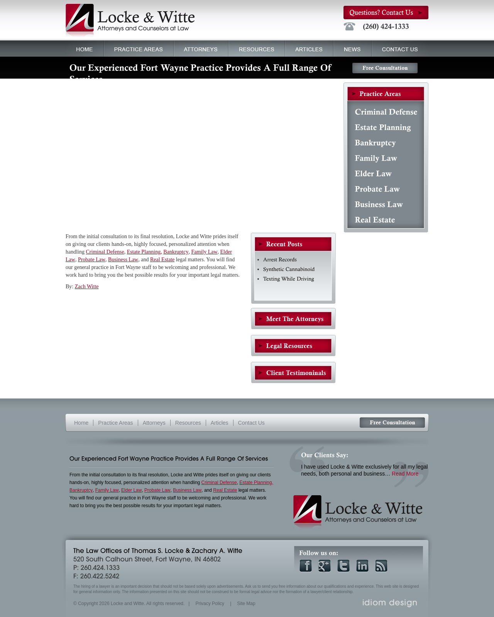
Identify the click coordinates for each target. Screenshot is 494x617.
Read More (405, 474)
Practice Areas (137, 47)
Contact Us (400, 48)
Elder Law (131, 490)
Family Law (204, 252)
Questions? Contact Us (385, 12)
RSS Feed (381, 565)
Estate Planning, (144, 252)
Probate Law (91, 259)
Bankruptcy (175, 252)
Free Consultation (385, 68)
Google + (324, 565)
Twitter (343, 565)
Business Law (123, 259)
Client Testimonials (293, 372)
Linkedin (362, 565)
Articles (307, 47)
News (352, 48)
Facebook (305, 565)
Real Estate (162, 259)
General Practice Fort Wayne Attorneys (293, 319)
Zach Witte (87, 286)
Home (85, 48)
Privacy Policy (209, 603)
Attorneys (199, 47)
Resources (256, 48)
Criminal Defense (105, 252)
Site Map (246, 603)
